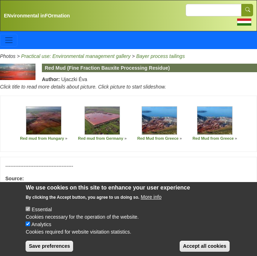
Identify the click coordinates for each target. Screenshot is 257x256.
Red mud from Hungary (42, 138)
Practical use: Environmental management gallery (76, 56)
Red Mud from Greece (158, 138)
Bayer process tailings (160, 56)
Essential (42, 215)
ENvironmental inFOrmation (37, 15)
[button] (43, 121)
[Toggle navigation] (8, 40)
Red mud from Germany (100, 138)
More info (151, 203)
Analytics (41, 230)
